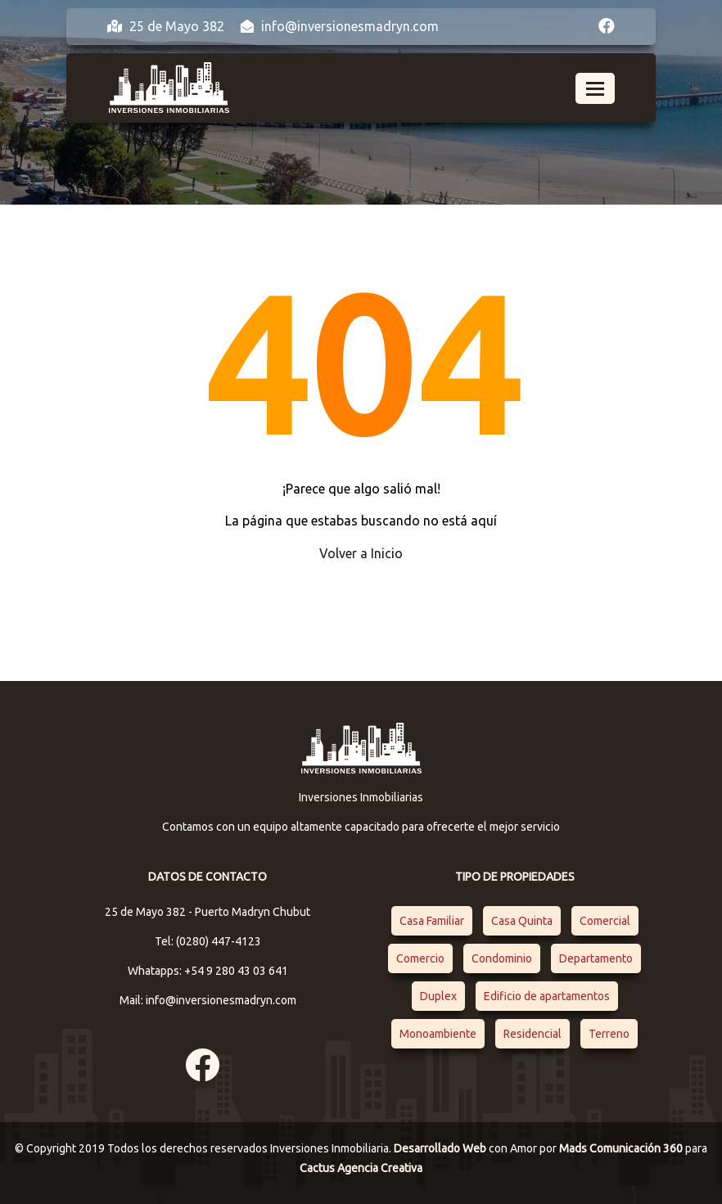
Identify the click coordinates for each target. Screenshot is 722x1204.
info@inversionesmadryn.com (340, 26)
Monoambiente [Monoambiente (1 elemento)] (437, 1033)
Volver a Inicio (361, 553)
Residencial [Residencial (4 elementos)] (532, 1033)
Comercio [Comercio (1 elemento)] (420, 958)
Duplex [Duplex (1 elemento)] (438, 996)
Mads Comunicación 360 (622, 1148)
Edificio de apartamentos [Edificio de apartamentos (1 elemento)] (547, 996)
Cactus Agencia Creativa (361, 1168)
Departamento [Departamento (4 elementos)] (596, 958)
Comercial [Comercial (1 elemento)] (605, 920)
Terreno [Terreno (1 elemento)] (609, 1033)
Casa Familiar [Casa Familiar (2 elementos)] (431, 920)
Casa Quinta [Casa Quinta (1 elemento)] (522, 920)
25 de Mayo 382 (165, 26)
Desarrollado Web (441, 1148)
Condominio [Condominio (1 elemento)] (502, 958)
